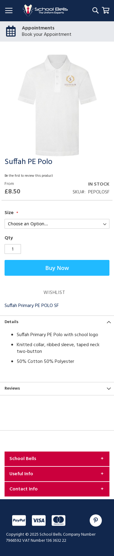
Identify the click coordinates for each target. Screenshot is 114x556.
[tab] (57, 322)
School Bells (22, 459)
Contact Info (23, 489)
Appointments (38, 28)
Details (12, 322)
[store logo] (45, 10)
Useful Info (21, 474)
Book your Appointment (46, 35)
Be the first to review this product (29, 176)
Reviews (12, 388)
